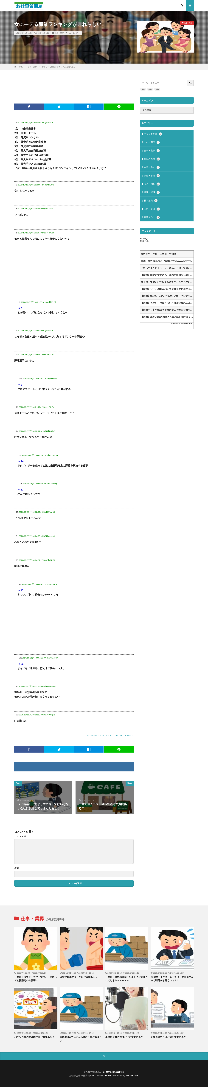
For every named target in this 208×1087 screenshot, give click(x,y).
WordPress (132, 1075)
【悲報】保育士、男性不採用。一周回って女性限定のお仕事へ (35, 978)
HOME (20, 67)
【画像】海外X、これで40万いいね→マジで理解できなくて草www (167, 295)
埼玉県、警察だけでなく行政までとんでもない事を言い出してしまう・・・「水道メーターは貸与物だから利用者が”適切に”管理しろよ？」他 (167, 281)
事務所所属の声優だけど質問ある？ (124, 1037)
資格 (157, 89)
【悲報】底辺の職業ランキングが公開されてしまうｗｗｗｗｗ (126, 978)
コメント (20, 836)
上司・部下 (152, 142)
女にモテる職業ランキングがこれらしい (59, 67)
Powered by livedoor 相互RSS (181, 323)
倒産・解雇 (152, 175)
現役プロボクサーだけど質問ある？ (79, 976)
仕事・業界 (59, 33)
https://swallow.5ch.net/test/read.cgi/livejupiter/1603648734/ (109, 735)
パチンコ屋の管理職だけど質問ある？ (34, 1037)
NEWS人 (144, 238)
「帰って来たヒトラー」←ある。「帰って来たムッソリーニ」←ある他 (167, 267)
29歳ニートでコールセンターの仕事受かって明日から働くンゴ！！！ (172, 978)
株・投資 (150, 200)
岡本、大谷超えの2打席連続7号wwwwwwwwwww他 (167, 260)
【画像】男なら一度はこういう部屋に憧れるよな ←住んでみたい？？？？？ (167, 302)
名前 (16, 868)
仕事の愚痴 (152, 159)
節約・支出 (152, 209)
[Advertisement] (74, 87)
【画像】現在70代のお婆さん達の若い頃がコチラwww (167, 316)
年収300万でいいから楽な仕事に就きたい (81, 1039)
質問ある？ (152, 217)
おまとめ (144, 240)
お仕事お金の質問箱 (113, 1071)
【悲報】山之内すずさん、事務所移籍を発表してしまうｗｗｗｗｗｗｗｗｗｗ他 (167, 274)
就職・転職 (152, 192)
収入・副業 (152, 184)
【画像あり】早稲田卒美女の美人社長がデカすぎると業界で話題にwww (167, 309)
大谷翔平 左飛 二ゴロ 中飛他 (158, 253)
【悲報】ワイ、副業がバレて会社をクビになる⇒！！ (167, 288)
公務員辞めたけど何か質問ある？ (168, 1037)
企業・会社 (152, 167)
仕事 (143, 89)
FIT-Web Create (102, 1075)
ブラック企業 (153, 134)
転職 (150, 89)
